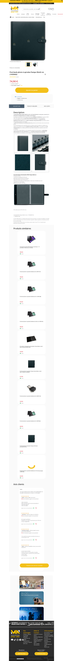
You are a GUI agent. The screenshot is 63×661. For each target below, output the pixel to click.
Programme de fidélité (26, 639)
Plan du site (46, 647)
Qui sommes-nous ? (48, 632)
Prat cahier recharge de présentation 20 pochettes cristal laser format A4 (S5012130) (31, 347)
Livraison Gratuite (14, 83)
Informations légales (48, 635)
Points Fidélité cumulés (15, 85)
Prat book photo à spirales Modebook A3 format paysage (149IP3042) (31, 471)
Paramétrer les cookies (47, 642)
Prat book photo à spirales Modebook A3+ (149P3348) (30, 296)
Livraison (36, 638)
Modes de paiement (38, 639)
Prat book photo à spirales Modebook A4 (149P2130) (30, 271)
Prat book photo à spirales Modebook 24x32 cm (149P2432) (31, 321)
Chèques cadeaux (27, 634)
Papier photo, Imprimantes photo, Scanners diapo (24, 17)
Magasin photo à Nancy (37, 641)
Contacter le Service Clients (38, 635)
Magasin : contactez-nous (22, 98)
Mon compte (36, 643)
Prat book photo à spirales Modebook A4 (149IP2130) (30, 396)
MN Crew (25, 643)
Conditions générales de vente (48, 637)
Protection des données (47, 639)
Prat (44, 17)
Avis (47, 106)
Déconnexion (36, 645)
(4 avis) (17, 76)
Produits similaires (32, 106)
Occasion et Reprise (27, 642)
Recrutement (47, 633)
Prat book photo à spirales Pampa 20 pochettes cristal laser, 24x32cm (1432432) (30, 372)
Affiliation (25, 637)
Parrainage (25, 635)
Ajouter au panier (32, 90)
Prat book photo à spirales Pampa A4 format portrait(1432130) (28, 446)
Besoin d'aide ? (49, 3)
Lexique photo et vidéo (48, 645)
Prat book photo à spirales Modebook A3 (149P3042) (30, 421)
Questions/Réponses (38, 637)
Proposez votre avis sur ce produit (34, 565)
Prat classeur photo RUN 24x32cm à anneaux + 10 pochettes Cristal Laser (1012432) (29, 247)
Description (16, 106)
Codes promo (26, 641)
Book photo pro (39, 17)
